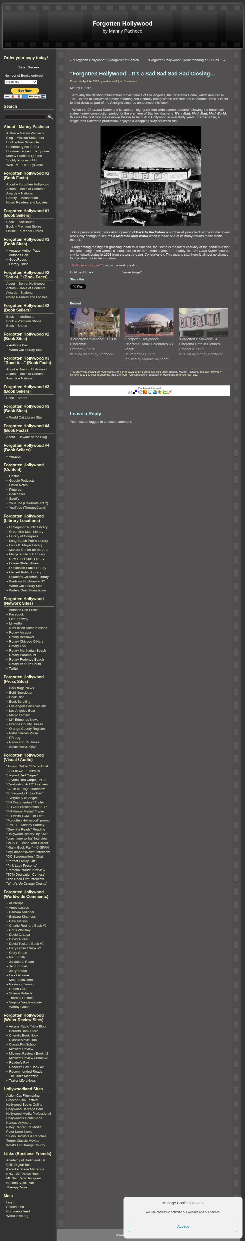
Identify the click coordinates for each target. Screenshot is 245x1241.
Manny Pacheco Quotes (24, 156)
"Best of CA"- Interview (23, 771)
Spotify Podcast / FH (21, 160)
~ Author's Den (17, 255)
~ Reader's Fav (17, 1062)
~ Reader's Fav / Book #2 (25, 1067)
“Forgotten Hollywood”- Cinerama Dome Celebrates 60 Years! (148, 344)
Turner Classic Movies (22, 1141)
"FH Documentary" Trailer (25, 802)
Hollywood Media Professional (28, 1113)
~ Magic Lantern (18, 715)
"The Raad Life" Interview (25, 879)
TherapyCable (16, 1187)
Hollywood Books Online (24, 1104)
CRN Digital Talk (18, 1165)
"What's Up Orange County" (27, 883)
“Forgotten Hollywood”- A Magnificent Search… (107, 60)
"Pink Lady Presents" (21, 865)
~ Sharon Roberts (19, 993)
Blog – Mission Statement (25, 138)
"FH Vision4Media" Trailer (25, 811)
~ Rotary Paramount (21, 655)
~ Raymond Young (20, 984)
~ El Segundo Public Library (27, 527)
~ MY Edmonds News (22, 719)
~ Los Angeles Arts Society (26, 706)
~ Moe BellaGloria (19, 980)
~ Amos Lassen (17, 907)
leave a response (148, 374)
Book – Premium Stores (24, 226)
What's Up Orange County (25, 1145)
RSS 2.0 (116, 374)
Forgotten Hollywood (122, 23)
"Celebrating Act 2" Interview (27, 784)
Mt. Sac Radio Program (23, 1178)
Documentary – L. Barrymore (27, 151)
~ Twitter (12, 668)
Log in (10, 1202)
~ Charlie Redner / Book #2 (26, 925)
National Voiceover (20, 1183)
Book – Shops (16, 326)
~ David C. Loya (18, 935)
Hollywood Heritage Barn (24, 1109)
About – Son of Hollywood (25, 283)
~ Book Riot (15, 697)
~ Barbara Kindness (21, 916)
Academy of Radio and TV (25, 1160)
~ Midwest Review (19, 1049)
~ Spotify (12, 498)
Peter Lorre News (19, 1131)
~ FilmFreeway (17, 619)
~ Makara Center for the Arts (27, 550)
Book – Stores (16, 398)
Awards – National (19, 193)
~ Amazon (13, 456)
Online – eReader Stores (24, 231)
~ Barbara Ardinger (20, 912)
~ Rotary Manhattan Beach (26, 650)
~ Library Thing (17, 264)
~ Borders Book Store (22, 1031)
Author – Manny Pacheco (25, 133)
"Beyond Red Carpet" (22, 775)
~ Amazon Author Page (23, 250)
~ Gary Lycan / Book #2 (23, 948)
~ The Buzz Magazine (22, 1076)
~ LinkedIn (14, 623)
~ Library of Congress (22, 536)
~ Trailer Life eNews (21, 1080)
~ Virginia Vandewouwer (24, 1002)
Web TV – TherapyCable (24, 165)
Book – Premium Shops (23, 321)
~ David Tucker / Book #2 (25, 944)
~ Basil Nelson (17, 921)
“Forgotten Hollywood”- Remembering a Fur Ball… (185, 60)
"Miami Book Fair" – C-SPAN (27, 847)
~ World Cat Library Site (24, 350)
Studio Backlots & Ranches (26, 1136)
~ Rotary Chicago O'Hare (25, 641)
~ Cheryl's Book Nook (22, 1035)
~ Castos (13, 476)
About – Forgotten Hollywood (27, 184)
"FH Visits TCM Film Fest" (25, 816)
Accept (183, 1226)
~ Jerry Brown (16, 971)
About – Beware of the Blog (26, 437)
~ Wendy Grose (18, 1007)
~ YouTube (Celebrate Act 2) (27, 503)
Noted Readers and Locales (27, 202)
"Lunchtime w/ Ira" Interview (26, 838)
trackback (169, 374)
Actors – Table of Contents (25, 189)
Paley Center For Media (24, 1127)
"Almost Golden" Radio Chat (27, 766)
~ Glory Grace (16, 953)
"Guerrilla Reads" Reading (25, 829)
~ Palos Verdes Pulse (22, 733)
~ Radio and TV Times (22, 742)
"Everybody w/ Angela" (23, 798)
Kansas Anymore (19, 1122)
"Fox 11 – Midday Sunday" (26, 825)
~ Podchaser (15, 494)
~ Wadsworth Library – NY (25, 581)
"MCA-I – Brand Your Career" (27, 843)
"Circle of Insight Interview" (26, 789)
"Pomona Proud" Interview (25, 870)
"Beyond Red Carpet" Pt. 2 (26, 780)
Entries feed (15, 1207)
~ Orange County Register (25, 729)
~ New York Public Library (25, 559)
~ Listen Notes (17, 485)
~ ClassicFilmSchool (21, 1044)
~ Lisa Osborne (17, 975)
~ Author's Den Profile (22, 610)
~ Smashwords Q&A (21, 747)
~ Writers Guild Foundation (26, 590)
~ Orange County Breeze (24, 724)
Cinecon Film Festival (22, 1100)
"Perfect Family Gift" (21, 861)
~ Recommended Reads (24, 1071)
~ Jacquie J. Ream (20, 962)
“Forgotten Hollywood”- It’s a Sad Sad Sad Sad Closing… (142, 74)
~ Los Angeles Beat (20, 710)
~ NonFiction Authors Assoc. (27, 628)
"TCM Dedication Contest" (25, 874)
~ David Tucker (17, 939)
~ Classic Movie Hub (21, 1040)
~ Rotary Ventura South (23, 664)
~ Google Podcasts (20, 480)
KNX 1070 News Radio (23, 1174)
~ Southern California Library (27, 577)
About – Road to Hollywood (26, 369)
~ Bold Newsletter (19, 692)
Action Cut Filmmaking (23, 1095)
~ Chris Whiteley (18, 930)
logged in (96, 422)
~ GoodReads (16, 259)
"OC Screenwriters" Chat (24, 856)
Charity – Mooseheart (22, 198)
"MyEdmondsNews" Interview (28, 852)
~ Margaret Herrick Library (25, 554)
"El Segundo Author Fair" (24, 793)
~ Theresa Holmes (20, 998)
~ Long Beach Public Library (27, 541)
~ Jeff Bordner (16, 966)
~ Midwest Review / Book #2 (27, 1053)
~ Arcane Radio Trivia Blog (26, 1026)
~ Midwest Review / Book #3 (27, 1058)
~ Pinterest (14, 489)
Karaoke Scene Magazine (25, 1169)
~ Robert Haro (16, 989)
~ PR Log (13, 738)
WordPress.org (17, 1216)
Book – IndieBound (20, 222)
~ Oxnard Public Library (23, 572)
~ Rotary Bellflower (20, 637)
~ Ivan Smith (15, 957)
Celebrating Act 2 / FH (22, 147)
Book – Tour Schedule (22, 142)
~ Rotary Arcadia (18, 632)
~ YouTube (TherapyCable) (26, 507)
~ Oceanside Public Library (26, 568)
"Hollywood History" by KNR (27, 834)
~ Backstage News (20, 688)
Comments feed (18, 1211)
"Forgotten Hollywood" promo (28, 820)
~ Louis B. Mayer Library (24, 545)
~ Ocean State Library (22, 563)
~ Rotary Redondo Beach (25, 659)
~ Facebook (15, 614)
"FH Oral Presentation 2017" (27, 807)
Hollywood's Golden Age (24, 1118)
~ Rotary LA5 (16, 646)
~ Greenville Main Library (25, 532)
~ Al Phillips (15, 903)
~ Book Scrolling (18, 701)
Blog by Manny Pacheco (183, 371)
